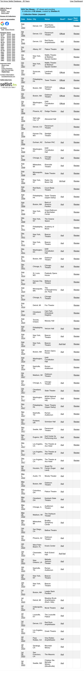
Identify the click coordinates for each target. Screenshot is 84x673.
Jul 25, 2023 (23, 647)
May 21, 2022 (23, 491)
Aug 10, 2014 (23, 328)
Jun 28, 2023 (23, 577)
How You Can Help (7, 70)
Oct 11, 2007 (23, 57)
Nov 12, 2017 (23, 414)
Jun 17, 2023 (23, 546)
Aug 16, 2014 (23, 360)
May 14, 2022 (23, 484)
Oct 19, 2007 (23, 96)
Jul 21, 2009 (23, 127)
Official (62, 34)
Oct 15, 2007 (23, 80)
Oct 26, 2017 (23, 375)
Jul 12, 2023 (23, 616)
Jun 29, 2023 (23, 585)
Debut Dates (5, 13)
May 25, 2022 (23, 507)
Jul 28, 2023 (23, 663)
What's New (5, 65)
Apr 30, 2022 (23, 468)
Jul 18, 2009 (23, 111)
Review (76, 26)
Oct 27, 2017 (23, 383)
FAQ (3, 67)
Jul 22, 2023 (23, 639)
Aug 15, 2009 (23, 197)
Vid (62, 49)
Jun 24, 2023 (23, 569)
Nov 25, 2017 (23, 437)
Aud (62, 41)
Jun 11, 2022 (23, 530)
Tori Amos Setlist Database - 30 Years (15, 1)
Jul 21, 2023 (23, 631)
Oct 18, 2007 (23, 88)
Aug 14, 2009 (23, 189)
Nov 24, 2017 (23, 429)
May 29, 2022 (23, 522)
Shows (3, 11)
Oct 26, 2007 (23, 103)
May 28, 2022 (23, 515)
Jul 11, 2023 (23, 608)
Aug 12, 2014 (23, 336)
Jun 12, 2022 (23, 538)
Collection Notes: (34, 14)
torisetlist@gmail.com (8, 76)
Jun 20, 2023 (23, 561)
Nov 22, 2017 (23, 422)
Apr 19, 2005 (23, 34)
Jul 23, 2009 (23, 134)
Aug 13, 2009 (23, 181)
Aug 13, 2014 (23, 344)
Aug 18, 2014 (23, 367)
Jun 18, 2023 (23, 553)
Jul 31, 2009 (23, 142)
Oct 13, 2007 (23, 72)
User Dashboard (76, 1)
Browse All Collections (8, 16)
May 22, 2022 (23, 499)
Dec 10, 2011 (23, 266)
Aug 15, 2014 (23, 352)
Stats (8, 11)
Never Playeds (9, 29)
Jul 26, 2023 (23, 654)
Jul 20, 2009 (23, 119)
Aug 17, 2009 (23, 204)
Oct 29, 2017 (23, 391)
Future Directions (7, 68)
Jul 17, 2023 (23, 623)
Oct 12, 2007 (23, 65)
